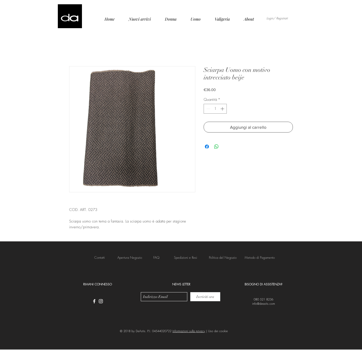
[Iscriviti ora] (205, 296)
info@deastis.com (263, 303)
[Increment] (222, 108)
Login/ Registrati (277, 18)
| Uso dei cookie (216, 331)
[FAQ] (156, 257)
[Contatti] (99, 257)
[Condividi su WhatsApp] (216, 147)
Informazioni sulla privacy (188, 331)
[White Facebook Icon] (94, 301)
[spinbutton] (215, 108)
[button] (185, 257)
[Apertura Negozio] (130, 257)
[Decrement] (207, 108)
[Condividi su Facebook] (207, 147)
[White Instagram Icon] (101, 301)
